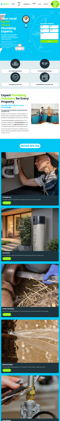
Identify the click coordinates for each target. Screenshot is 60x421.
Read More (7, 203)
